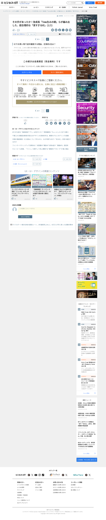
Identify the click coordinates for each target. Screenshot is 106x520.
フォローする (32, 34)
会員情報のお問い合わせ (59, 490)
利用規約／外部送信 (22, 495)
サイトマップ (20, 490)
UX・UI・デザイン (19, 34)
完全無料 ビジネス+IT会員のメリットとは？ (42, 102)
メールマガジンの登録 (23, 485)
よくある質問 (20, 487)
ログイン (90, 3)
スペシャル (24, 7)
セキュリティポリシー (76, 487)
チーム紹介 (38, 485)
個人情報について (75, 490)
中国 (46, 159)
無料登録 (100, 3)
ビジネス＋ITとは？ (25, 3)
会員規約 (19, 492)
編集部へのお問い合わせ (59, 485)
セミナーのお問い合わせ (59, 487)
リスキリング (49, 7)
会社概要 (73, 485)
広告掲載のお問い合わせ (59, 492)
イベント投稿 (38, 490)
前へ (38, 39)
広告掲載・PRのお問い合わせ (86, 460)
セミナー (12, 7)
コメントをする (25, 217)
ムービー (36, 7)
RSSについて (20, 497)
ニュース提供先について (23, 500)
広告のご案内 (38, 487)
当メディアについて (22, 503)
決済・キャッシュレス (20, 164)
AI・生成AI (62, 7)
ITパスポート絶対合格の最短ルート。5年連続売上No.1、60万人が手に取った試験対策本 (43, 225)
